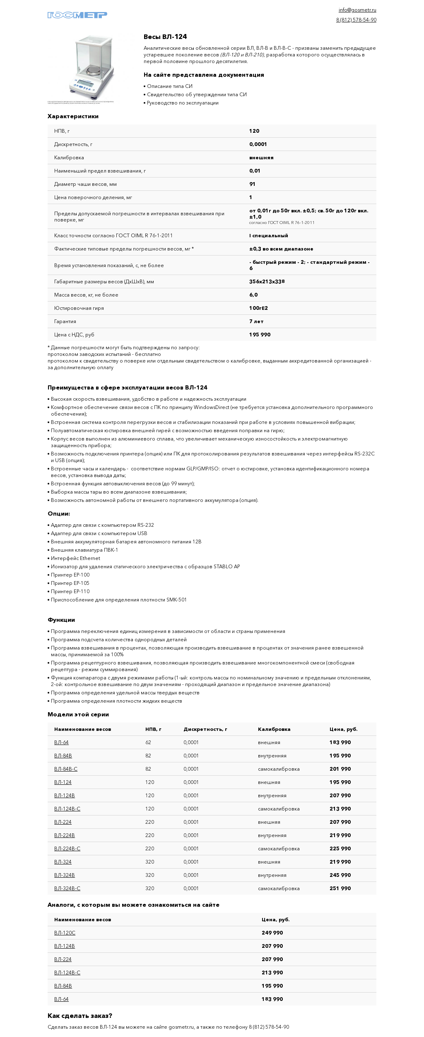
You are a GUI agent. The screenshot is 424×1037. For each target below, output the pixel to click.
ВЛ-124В (64, 795)
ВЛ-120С (64, 933)
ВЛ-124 (63, 782)
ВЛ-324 (63, 862)
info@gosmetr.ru (357, 10)
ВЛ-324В (64, 875)
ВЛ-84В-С (65, 769)
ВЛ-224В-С (67, 848)
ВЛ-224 (63, 822)
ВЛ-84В (63, 755)
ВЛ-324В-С (67, 888)
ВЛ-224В (64, 835)
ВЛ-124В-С (67, 809)
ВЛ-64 (61, 742)
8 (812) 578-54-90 (356, 20)
